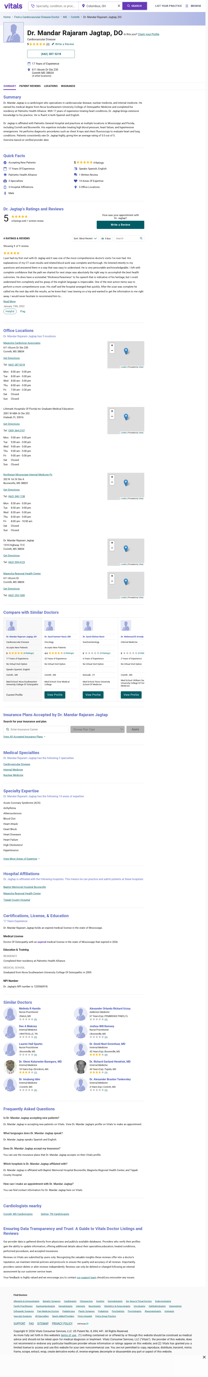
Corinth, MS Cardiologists (18, 1214)
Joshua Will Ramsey (102, 1026)
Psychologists (134, 1311)
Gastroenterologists (45, 1306)
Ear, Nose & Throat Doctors (139, 1301)
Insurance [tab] (68, 86)
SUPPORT (19, 1323)
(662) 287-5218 (16, 364)
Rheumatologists (153, 1311)
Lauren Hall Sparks (30, 1044)
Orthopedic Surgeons (24, 1311)
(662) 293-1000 (16, 595)
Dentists (100, 1301)
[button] (126, 351)
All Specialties (42, 1316)
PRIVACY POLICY (62, 1323)
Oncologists (139, 1306)
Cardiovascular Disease (16, 764)
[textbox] (53, 6)
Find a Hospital (85, 1316)
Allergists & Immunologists (26, 1301)
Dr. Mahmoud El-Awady (132, 636)
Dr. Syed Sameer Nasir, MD (58, 636)
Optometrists (175, 1306)
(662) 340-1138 (16, 496)
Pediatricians (68, 1311)
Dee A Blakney (28, 1026)
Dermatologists (115, 1301)
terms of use (69, 1335)
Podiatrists (103, 1311)
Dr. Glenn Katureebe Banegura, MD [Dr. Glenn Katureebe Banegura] (40, 1061)
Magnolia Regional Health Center (22, 893)
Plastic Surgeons (86, 1311)
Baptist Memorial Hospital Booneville (24, 887)
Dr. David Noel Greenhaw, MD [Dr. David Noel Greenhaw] (107, 1044)
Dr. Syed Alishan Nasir (94, 636)
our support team (86, 1277)
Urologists (169, 1311)
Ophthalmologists (157, 1306)
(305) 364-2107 (16, 430)
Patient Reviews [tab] (30, 86)
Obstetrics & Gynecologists (117, 1306)
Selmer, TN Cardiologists (55, 1214)
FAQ (31, 1323)
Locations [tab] (51, 86)
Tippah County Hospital (16, 900)
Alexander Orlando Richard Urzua (110, 1008)
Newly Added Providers (63, 1316)
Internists (80, 1306)
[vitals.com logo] (13, 6)
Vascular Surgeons (23, 1316)
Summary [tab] (9, 86)
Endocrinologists (163, 1301)
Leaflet (124, 367)
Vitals (141, 367)
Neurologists (95, 1306)
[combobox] (53, 6)
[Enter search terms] (85, 238)
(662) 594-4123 (16, 562)
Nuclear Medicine (13, 775)
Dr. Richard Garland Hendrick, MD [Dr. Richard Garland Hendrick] (110, 1061)
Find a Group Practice (105, 1316)
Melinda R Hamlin (30, 1008)
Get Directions (11, 358)
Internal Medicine (13, 769)
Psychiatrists (118, 1311)
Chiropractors (86, 1301)
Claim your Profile (148, 34)
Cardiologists (70, 1301)
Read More (9, 301)
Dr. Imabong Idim (29, 1079)
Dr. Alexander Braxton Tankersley (110, 1079)
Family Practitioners (23, 1306)
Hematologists (65, 1306)
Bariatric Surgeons (51, 1301)
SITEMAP (43, 1323)
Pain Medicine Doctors (48, 1311)
